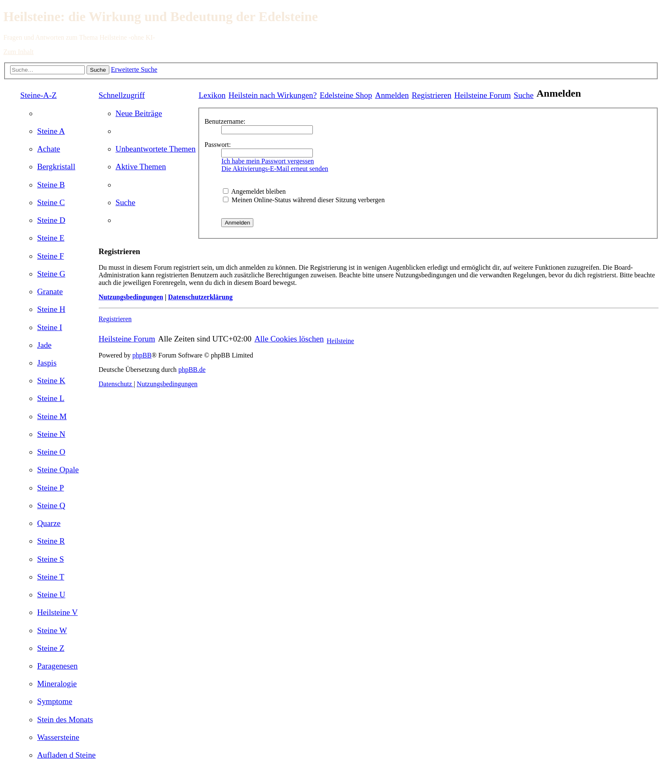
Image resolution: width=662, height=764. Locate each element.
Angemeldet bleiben (254, 191)
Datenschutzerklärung (200, 297)
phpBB (142, 355)
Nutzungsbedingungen (131, 297)
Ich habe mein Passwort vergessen (267, 161)
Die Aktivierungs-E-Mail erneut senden (274, 168)
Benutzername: (224, 121)
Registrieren (115, 318)
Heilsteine (340, 340)
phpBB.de (191, 369)
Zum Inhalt (18, 51)
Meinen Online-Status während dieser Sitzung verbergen (304, 199)
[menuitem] (51, 131)
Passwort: (217, 144)
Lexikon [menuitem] (211, 95)
